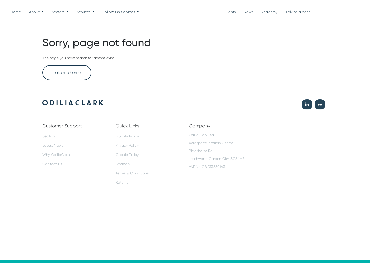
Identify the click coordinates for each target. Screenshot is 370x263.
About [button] (35, 12)
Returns (122, 182)
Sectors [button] (59, 12)
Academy (269, 12)
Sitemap (123, 164)
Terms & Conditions (132, 173)
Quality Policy (127, 136)
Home (16, 11)
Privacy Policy (127, 145)
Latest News (52, 145)
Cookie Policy (127, 155)
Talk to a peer (298, 12)
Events (230, 12)
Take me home (67, 72)
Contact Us (52, 164)
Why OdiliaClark (56, 155)
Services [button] (84, 12)
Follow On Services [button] (119, 12)
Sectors (48, 136)
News (248, 12)
